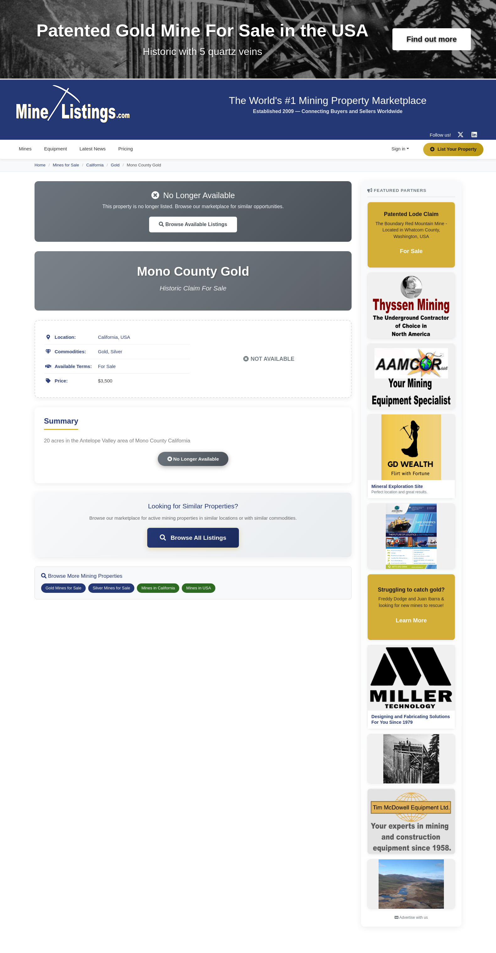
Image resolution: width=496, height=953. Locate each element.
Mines (25, 148)
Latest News (92, 148)
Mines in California (158, 588)
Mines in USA (198, 588)
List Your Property (453, 149)
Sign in (398, 148)
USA (125, 337)
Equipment (55, 148)
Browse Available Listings (193, 224)
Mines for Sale (66, 165)
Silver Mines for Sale (111, 588)
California (95, 165)
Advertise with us (411, 917)
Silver (116, 351)
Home (40, 165)
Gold (115, 165)
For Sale (107, 366)
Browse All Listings (193, 537)
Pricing (125, 148)
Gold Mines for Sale (63, 588)
